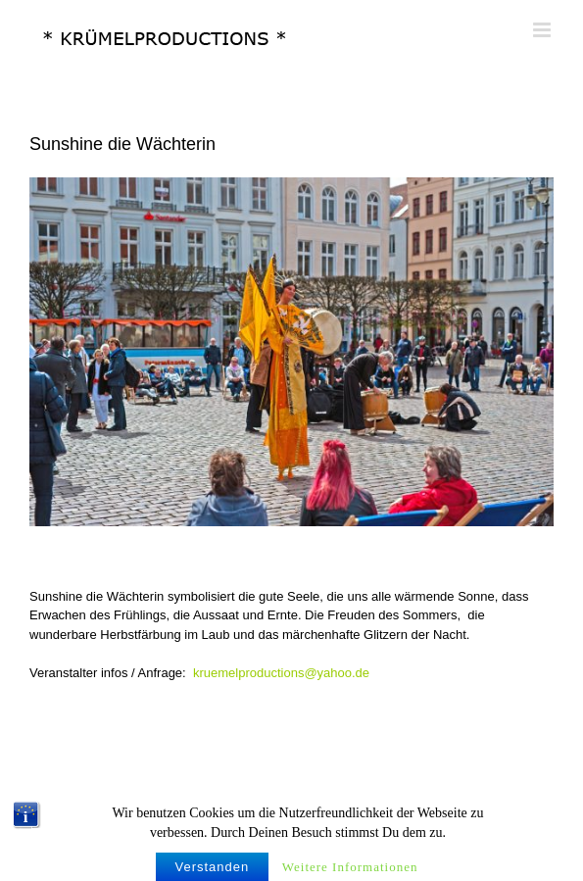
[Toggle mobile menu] (543, 30)
